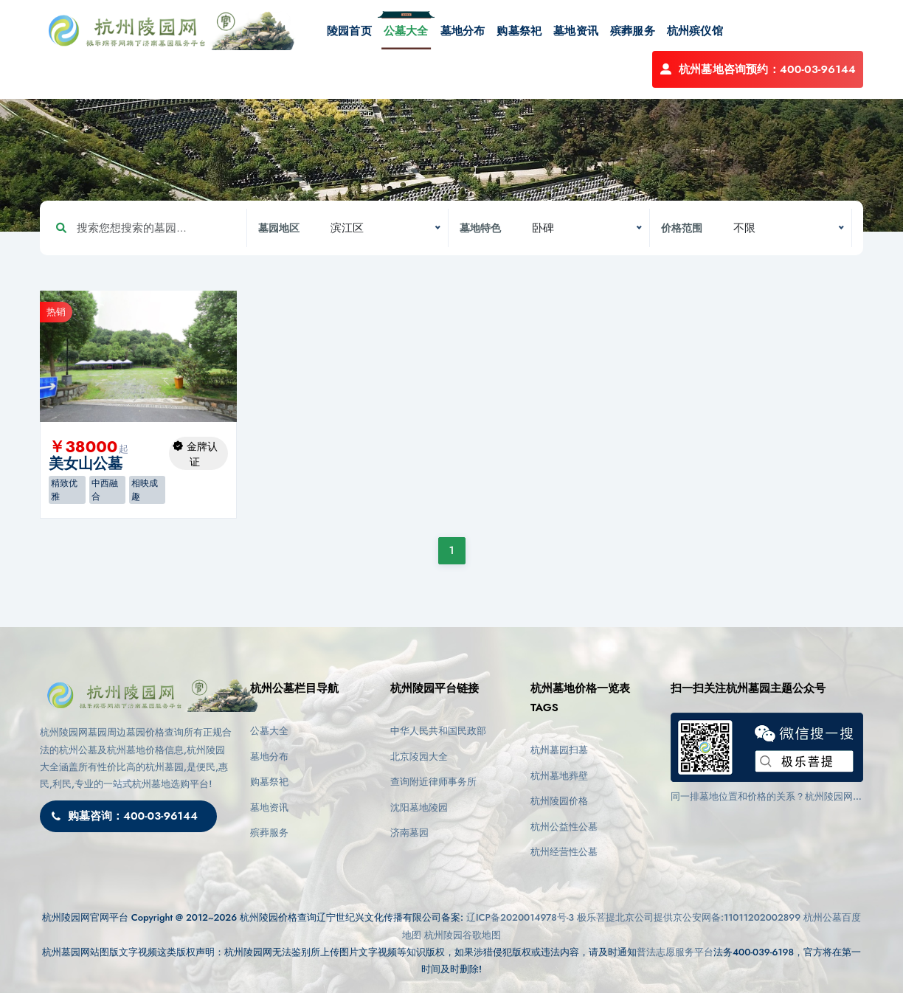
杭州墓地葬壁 (559, 776)
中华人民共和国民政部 (438, 731)
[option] (138, 356)
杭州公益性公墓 (564, 827)
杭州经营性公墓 (564, 852)
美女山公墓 (85, 463)
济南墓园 (409, 833)
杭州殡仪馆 (695, 31)
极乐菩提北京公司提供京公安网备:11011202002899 (688, 917)
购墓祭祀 (519, 31)
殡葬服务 (632, 31)
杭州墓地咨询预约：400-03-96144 (758, 69)
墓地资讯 (575, 31)
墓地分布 (462, 31)
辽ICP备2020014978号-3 (520, 917)
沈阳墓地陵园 (419, 807)
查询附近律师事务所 (433, 782)
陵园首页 (349, 31)
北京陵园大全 (419, 757)
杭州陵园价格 (559, 801)
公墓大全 (406, 31)
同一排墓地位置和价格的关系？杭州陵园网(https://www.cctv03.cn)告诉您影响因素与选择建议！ (765, 796)
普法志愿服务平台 (675, 952)
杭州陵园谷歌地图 (462, 935)
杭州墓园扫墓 (559, 750)
